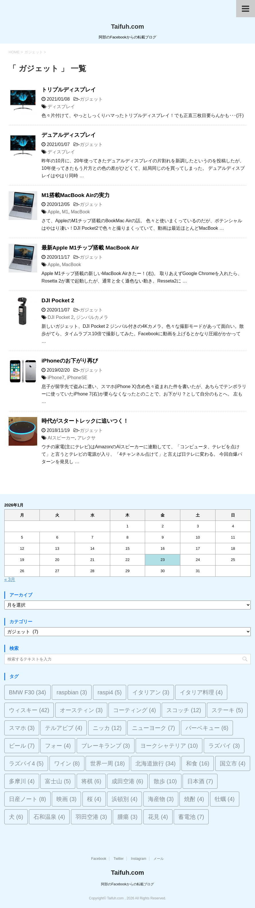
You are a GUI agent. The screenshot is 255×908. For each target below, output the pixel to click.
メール (158, 859)
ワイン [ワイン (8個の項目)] (67, 763)
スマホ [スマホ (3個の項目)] (22, 728)
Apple (53, 211)
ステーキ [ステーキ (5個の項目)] (227, 710)
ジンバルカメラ (92, 317)
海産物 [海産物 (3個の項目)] (161, 799)
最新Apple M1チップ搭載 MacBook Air (90, 248)
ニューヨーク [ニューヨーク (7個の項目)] (153, 728)
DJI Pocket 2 (57, 300)
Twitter (119, 859)
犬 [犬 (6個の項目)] (16, 817)
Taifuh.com (127, 26)
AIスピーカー (61, 437)
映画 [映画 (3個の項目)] (66, 799)
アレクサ (86, 437)
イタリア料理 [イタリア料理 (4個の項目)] (201, 692)
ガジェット (91, 99)
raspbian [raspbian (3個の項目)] (71, 692)
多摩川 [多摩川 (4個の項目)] (22, 781)
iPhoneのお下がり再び (69, 361)
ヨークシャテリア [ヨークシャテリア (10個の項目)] (169, 746)
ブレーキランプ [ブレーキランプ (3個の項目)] (105, 746)
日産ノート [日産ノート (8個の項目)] (27, 799)
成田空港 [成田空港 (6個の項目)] (127, 781)
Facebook (98, 859)
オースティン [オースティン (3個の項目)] (81, 710)
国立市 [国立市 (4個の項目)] (233, 763)
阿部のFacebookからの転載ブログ (127, 884)
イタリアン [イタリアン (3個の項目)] (150, 692)
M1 (65, 211)
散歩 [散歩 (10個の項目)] (165, 781)
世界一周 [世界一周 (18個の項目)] (107, 763)
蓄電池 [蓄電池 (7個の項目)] (191, 817)
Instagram (138, 859)
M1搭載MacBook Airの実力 (75, 195)
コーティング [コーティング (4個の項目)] (134, 710)
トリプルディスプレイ (68, 90)
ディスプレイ (61, 106)
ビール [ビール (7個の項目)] (22, 746)
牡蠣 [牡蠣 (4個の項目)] (225, 799)
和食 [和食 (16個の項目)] (197, 763)
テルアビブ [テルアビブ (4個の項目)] (63, 728)
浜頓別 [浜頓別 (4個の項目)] (124, 799)
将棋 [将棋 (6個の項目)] (91, 781)
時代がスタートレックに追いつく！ (85, 421)
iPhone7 (56, 377)
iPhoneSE (77, 377)
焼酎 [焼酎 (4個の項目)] (194, 799)
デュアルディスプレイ (68, 135)
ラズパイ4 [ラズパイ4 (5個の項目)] (26, 763)
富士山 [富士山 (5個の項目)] (58, 781)
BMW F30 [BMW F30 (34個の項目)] (27, 692)
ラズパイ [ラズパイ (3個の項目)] (224, 746)
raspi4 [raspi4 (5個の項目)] (110, 692)
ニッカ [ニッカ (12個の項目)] (107, 728)
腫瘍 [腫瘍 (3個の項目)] (127, 817)
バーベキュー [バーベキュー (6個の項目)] (206, 728)
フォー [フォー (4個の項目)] (58, 746)
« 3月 (9, 579)
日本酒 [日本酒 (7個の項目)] (200, 781)
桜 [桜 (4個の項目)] (94, 799)
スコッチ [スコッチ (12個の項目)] (183, 710)
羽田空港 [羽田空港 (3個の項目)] (91, 817)
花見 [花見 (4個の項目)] (158, 817)
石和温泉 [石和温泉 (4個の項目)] (49, 817)
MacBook (80, 211)
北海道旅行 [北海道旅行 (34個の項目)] (155, 763)
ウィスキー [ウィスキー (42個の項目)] (29, 710)
